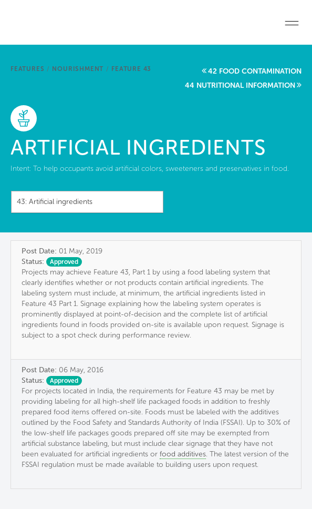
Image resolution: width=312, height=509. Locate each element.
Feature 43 (131, 69)
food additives (183, 454)
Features (27, 69)
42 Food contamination (254, 71)
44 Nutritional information (240, 85)
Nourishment (77, 69)
